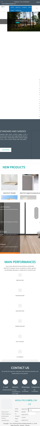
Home (16, 409)
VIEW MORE (5, 150)
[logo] (7, 404)
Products (17, 416)
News (16, 418)
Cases (16, 421)
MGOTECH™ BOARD (9, 193)
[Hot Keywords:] (36, 8)
